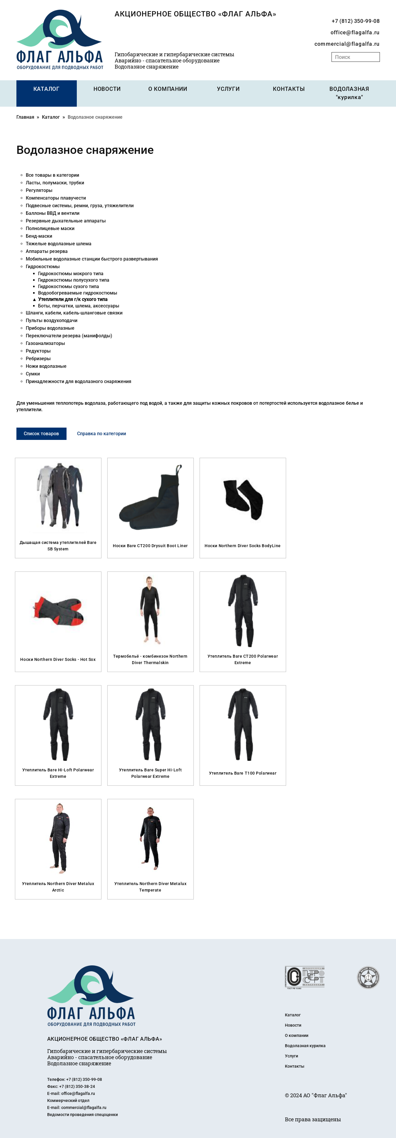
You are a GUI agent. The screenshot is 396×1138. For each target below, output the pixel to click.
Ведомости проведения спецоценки (82, 1113)
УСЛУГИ (228, 89)
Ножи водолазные (46, 365)
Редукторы (38, 350)
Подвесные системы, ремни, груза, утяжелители (80, 205)
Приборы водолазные (50, 327)
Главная (25, 116)
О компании (296, 1034)
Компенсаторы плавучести (56, 197)
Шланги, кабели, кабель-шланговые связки (74, 312)
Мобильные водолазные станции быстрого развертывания (92, 258)
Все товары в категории (52, 174)
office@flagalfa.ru (355, 32)
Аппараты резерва (47, 251)
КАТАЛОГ (46, 89)
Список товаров (44, 433)
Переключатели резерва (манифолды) (69, 335)
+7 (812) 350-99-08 (356, 21)
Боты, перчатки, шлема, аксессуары (78, 305)
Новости (293, 1024)
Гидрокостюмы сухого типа (68, 286)
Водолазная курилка (305, 1044)
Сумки (33, 373)
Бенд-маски (39, 235)
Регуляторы (39, 190)
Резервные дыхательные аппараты (66, 220)
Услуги (291, 1055)
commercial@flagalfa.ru (347, 44)
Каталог (51, 116)
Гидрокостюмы (43, 266)
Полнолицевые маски (50, 228)
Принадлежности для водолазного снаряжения (78, 381)
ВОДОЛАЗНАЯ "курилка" (349, 93)
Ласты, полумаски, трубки (55, 182)
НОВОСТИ (107, 89)
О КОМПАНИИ (167, 89)
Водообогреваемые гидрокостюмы (77, 292)
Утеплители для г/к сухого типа (73, 299)
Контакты (294, 1065)
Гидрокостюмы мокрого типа (70, 273)
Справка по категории (111, 433)
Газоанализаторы (45, 343)
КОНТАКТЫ (289, 89)
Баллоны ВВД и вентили (52, 212)
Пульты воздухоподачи (51, 320)
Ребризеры (38, 358)
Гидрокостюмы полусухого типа (73, 279)
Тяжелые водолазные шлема (58, 243)
